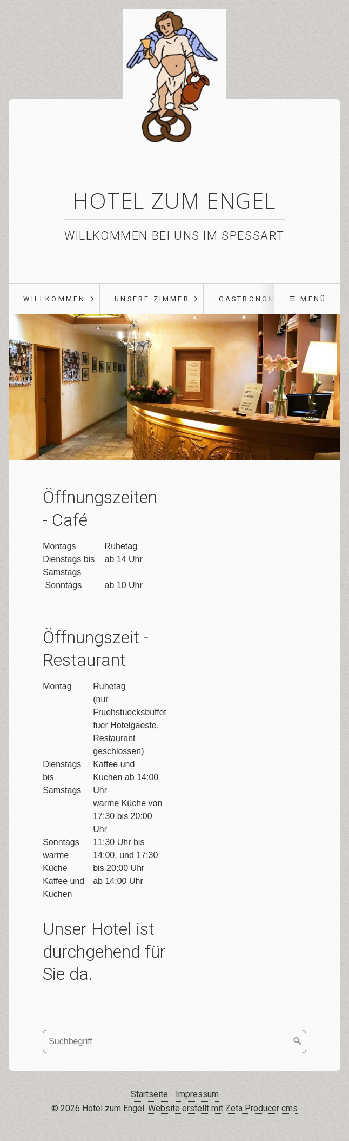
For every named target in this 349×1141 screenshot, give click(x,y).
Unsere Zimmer (152, 299)
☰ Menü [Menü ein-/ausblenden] (307, 299)
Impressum (197, 1094)
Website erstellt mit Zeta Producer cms (223, 1108)
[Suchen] (297, 1041)
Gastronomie (252, 299)
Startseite (149, 1094)
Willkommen (54, 299)
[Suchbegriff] (174, 1041)
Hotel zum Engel (174, 200)
